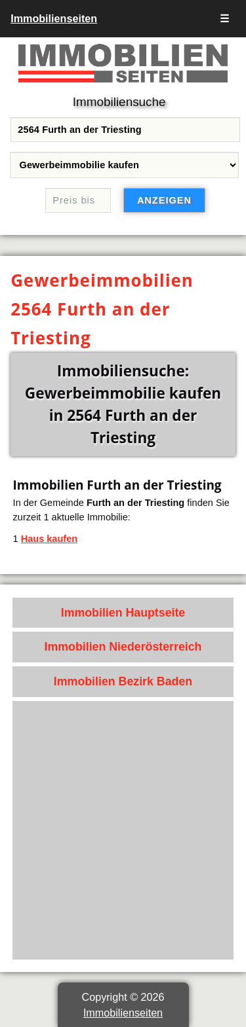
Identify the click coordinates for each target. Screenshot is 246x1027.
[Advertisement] (123, 830)
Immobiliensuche (119, 102)
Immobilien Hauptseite (123, 612)
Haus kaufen (49, 538)
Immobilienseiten (53, 18)
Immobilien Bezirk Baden (123, 681)
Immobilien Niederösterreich (123, 646)
